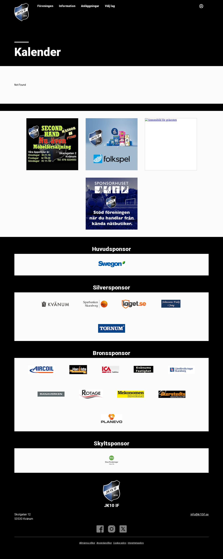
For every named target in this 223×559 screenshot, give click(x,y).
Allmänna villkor (87, 543)
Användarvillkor (104, 543)
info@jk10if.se (199, 514)
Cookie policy (119, 543)
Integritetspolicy (136, 543)
